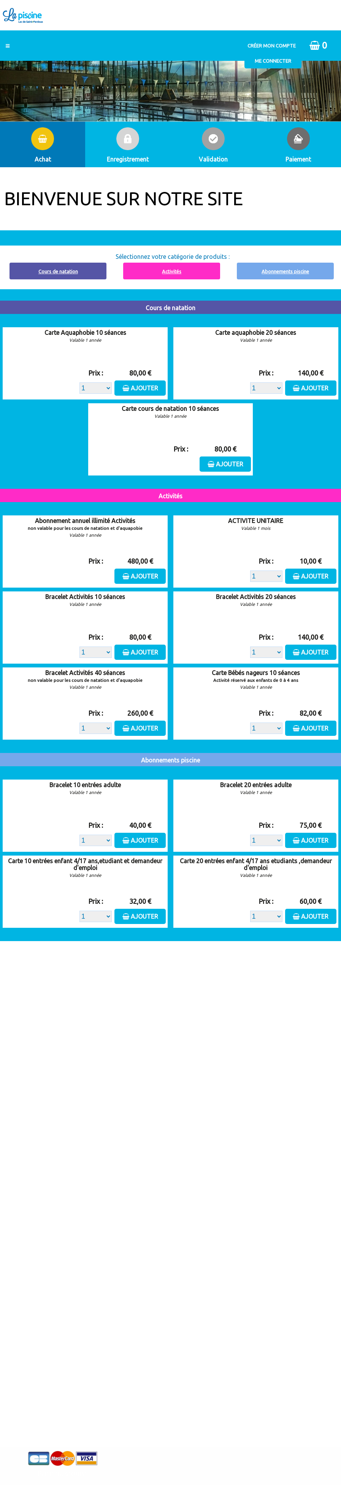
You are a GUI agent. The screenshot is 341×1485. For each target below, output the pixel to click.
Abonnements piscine (285, 271)
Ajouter (144, 388)
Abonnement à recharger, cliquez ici (175, 235)
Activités (171, 271)
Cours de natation (58, 271)
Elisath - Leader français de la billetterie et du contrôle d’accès (170, 1462)
